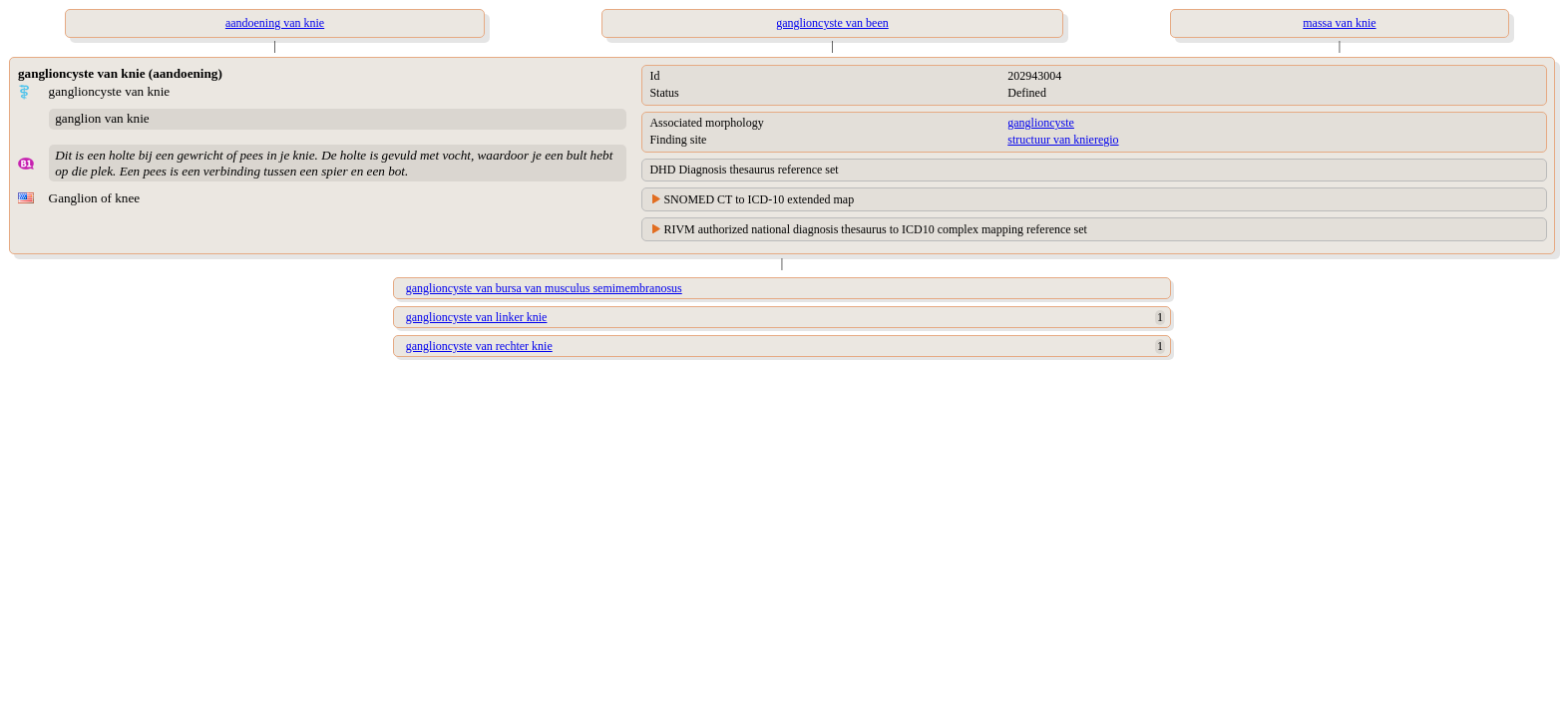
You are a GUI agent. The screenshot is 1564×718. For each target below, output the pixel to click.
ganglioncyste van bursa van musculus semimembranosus (544, 288)
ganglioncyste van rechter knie (479, 346)
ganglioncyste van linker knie (477, 317)
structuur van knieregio (1062, 140)
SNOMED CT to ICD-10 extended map (758, 199)
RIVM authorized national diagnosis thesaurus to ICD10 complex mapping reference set (875, 229)
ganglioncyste (1040, 123)
